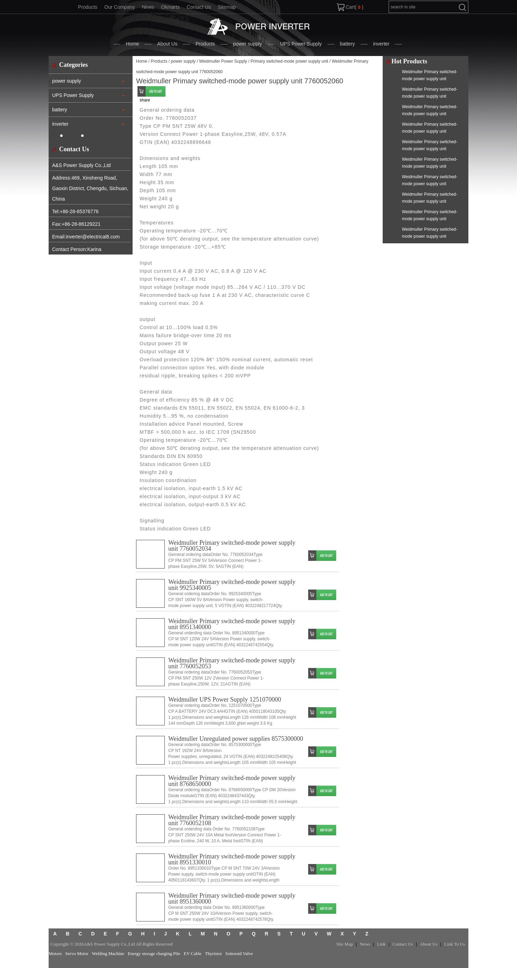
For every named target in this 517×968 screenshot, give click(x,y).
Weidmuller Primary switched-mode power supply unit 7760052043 (429, 96)
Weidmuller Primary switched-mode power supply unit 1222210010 (429, 183)
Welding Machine (108, 953)
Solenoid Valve (239, 953)
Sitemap (227, 7)
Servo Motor (76, 953)
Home (132, 44)
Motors (55, 953)
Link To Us (454, 944)
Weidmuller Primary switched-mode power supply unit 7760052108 (231, 820)
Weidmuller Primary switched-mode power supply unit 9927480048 (429, 236)
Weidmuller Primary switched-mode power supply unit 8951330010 (231, 859)
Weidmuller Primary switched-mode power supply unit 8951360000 (231, 898)
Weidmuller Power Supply (223, 61)
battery (347, 44)
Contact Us (198, 7)
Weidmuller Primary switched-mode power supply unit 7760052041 (429, 113)
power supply (247, 44)
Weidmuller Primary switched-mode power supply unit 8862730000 (429, 201)
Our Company (119, 7)
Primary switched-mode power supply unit (289, 61)
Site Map (344, 944)
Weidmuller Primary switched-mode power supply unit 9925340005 (231, 584)
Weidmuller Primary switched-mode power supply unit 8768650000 (231, 780)
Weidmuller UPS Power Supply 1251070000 (224, 699)
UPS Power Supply (301, 44)
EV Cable (192, 953)
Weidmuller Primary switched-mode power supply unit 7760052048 (429, 78)
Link (381, 944)
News (148, 7)
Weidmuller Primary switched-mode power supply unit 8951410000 (429, 148)
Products (87, 7)
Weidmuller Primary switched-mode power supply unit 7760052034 (231, 545)
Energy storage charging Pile (154, 953)
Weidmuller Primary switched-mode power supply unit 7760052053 (231, 663)
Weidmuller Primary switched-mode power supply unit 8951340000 (231, 624)
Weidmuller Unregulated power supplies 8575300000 (235, 738)
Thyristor (213, 953)
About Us (167, 44)
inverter (381, 44)
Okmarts (170, 7)
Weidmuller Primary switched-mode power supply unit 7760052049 (429, 166)
